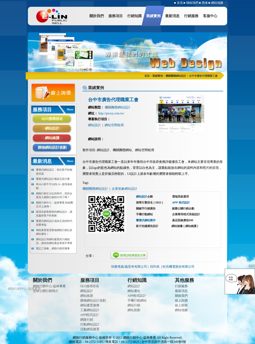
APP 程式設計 (181, 202)
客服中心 (210, 16)
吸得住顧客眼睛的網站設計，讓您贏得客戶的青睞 (54, 213)
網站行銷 (134, 305)
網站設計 (52, 128)
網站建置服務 (89, 305)
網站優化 (134, 291)
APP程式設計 (89, 314)
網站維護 (52, 138)
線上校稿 (181, 305)
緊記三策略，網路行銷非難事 (53, 248)
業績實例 (153, 16)
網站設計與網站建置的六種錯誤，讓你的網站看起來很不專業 (54, 241)
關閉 (252, 266)
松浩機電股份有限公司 (178, 266)
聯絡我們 (192, 2)
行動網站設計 (89, 324)
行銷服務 (191, 16)
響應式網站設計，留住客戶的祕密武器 (54, 171)
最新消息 (172, 16)
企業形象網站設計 (124, 188)
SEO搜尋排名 (52, 119)
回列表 (155, 266)
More (70, 109)
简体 (205, 2)
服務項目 (115, 16)
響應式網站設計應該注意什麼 (53, 178)
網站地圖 (217, 2)
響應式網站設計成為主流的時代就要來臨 (54, 222)
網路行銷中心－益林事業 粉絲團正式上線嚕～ (54, 204)
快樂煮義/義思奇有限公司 (129, 266)
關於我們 (96, 16)
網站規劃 (134, 310)
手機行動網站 (137, 300)
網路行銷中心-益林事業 (49, 286)
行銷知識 (134, 16)
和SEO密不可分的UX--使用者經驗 (54, 186)
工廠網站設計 (89, 310)
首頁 (180, 2)
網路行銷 (86, 319)
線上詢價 (181, 300)
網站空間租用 (114, 125)
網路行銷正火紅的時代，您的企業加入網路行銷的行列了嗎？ (54, 195)
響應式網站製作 (146, 220)
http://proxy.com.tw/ (111, 113)
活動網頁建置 (89, 329)
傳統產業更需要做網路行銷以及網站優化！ (54, 232)
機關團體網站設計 (117, 107)
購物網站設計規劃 (52, 147)
